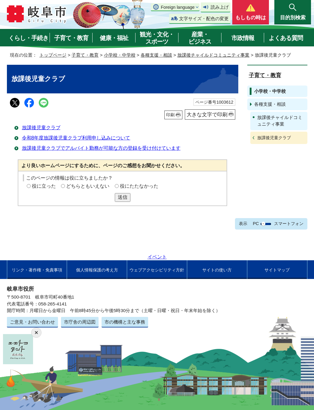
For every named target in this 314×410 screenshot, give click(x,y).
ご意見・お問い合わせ (32, 321)
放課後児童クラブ (41, 127)
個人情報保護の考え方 (97, 270)
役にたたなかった (139, 186)
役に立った (44, 186)
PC (256, 223)
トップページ (52, 55)
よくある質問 (286, 38)
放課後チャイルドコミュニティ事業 (213, 55)
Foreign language (177, 7)
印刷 (170, 114)
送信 (122, 197)
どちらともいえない (87, 186)
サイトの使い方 (217, 270)
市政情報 (242, 38)
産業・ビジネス (199, 38)
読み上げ (220, 7)
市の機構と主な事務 (125, 321)
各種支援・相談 (156, 55)
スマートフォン (288, 223)
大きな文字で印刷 (207, 114)
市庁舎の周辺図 (80, 321)
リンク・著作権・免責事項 (37, 270)
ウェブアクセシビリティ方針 (157, 270)
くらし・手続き (28, 38)
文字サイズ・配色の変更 (204, 18)
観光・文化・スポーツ (157, 38)
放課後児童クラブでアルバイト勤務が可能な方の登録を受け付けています (101, 148)
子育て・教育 (71, 38)
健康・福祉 (114, 38)
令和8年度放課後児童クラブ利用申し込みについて (76, 137)
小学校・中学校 (120, 55)
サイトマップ (277, 270)
